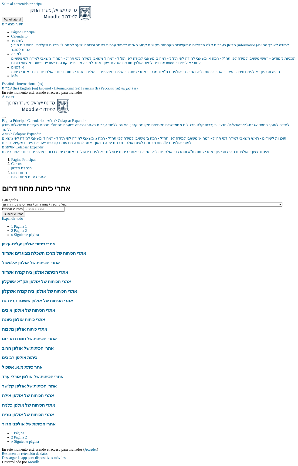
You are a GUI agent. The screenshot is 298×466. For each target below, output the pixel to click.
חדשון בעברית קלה (212, 125)
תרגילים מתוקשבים (180, 125)
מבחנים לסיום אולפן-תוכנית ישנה (130, 143)
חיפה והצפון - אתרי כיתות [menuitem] (224, 72)
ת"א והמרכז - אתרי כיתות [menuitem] (147, 72)
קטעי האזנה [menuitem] (137, 45)
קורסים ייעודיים (46, 143)
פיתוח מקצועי (22, 143)
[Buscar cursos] (44, 209)
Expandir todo (12, 218)
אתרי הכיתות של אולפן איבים (28, 310)
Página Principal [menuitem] (23, 32)
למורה (21, 134)
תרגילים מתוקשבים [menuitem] (189, 45)
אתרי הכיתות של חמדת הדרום (29, 338)
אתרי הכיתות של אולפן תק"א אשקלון (36, 281)
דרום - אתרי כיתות (16, 152)
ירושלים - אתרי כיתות (72, 152)
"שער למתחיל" (62, 125)
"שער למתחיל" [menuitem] (71, 45)
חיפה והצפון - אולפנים (253, 152)
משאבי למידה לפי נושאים (22, 138)
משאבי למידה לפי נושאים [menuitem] (31, 58)
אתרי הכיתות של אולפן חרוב (28, 348)
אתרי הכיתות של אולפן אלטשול (31, 262)
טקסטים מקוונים (151, 125)
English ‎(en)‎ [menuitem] (29, 88)
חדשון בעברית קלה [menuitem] (220, 45)
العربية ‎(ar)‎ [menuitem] (129, 88)
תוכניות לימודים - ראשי (268, 138)
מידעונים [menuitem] (75, 63)
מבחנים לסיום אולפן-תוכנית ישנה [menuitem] (139, 63)
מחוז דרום (19, 173)
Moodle (34, 462)
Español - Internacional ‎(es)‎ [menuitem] (60, 88)
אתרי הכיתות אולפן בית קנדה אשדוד (35, 272)
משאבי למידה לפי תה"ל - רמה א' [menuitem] (233, 58)
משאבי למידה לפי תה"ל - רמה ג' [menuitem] (129, 58)
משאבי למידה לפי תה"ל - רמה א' (224, 138)
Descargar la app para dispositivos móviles (34, 458)
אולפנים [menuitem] (17, 67)
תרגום (45, 125)
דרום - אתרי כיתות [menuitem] (25, 72)
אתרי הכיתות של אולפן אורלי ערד (33, 376)
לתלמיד (65, 121)
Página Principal (14, 121)
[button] (22, 84)
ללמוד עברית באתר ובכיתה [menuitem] (105, 45)
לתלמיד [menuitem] (17, 41)
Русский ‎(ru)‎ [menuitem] (111, 88)
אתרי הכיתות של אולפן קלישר (29, 386)
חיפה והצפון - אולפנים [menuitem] (262, 72)
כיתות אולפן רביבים (19, 357)
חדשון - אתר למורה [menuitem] (97, 63)
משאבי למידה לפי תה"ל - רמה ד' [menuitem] (77, 58)
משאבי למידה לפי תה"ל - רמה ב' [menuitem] (181, 58)
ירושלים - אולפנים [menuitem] (112, 72)
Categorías (10, 200)
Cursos (16, 164)
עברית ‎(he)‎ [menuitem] (11, 88)
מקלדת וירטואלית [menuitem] (33, 45)
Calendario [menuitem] (19, 36)
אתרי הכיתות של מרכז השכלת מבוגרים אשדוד (44, 253)
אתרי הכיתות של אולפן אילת (28, 395)
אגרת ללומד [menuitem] (21, 49)
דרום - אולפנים (43, 152)
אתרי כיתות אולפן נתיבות (24, 329)
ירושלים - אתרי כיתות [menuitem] (81, 72)
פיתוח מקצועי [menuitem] (31, 63)
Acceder (8, 97)
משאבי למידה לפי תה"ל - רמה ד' (68, 138)
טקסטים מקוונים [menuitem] (160, 45)
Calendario (35, 121)
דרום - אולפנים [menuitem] (52, 72)
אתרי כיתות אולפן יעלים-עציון (28, 243)
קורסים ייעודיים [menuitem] (55, 63)
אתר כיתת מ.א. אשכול (22, 367)
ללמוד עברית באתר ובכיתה (96, 125)
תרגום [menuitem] (53, 45)
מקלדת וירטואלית (25, 125)
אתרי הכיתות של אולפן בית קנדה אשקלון (39, 291)
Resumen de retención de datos (25, 454)
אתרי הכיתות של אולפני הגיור (29, 423)
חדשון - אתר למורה (89, 143)
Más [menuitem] (14, 76)
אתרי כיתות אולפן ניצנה (23, 319)
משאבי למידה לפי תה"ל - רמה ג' (120, 138)
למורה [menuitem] (16, 54)
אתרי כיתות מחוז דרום (28, 177)
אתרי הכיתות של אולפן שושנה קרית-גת (37, 300)
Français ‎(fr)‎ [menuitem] (91, 88)
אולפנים (23, 147)
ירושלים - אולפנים (104, 152)
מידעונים (66, 143)
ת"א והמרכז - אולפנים (177, 152)
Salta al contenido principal (22, 4)
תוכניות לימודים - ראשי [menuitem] (277, 58)
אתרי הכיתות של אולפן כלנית (28, 405)
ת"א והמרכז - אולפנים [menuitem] (186, 72)
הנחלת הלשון (21, 168)
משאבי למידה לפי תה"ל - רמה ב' (172, 138)
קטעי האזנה (128, 125)
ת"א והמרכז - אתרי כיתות (139, 152)
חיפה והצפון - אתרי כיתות (215, 152)
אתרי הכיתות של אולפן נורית (28, 414)
